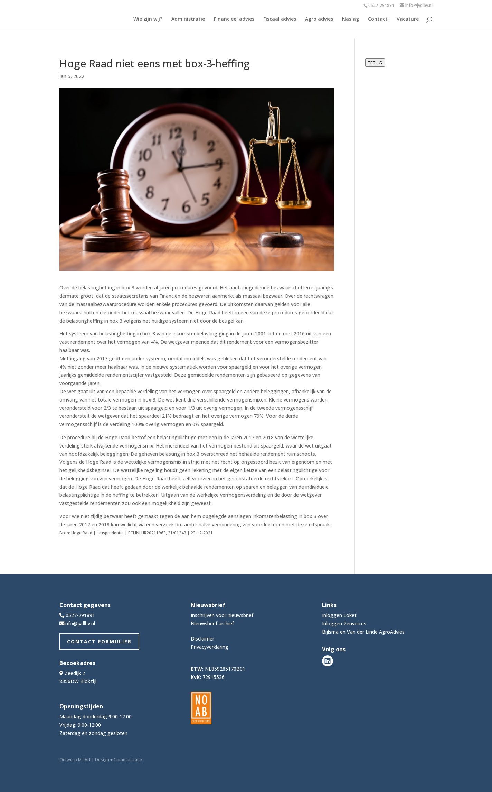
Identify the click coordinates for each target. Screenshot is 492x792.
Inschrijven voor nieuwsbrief (222, 615)
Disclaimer (202, 638)
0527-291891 (381, 5)
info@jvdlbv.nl (79, 623)
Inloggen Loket (339, 615)
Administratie (188, 19)
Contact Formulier (99, 641)
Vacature (408, 19)
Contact (378, 19)
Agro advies (319, 19)
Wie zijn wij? (147, 19)
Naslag (350, 19)
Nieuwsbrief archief (212, 623)
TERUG (375, 62)
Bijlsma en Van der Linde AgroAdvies (363, 631)
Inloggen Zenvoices (344, 623)
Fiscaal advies (279, 19)
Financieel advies (234, 19)
